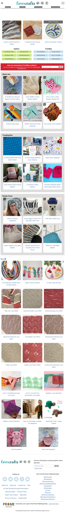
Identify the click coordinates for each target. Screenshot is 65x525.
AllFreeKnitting (48, 479)
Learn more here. (54, 504)
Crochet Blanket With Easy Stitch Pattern (12, 159)
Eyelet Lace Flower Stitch (32, 365)
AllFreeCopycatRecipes (47, 494)
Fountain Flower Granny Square (32, 43)
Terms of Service (11, 498)
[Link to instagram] (22, 479)
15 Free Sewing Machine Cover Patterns (32, 159)
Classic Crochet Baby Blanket (52, 247)
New (3, 259)
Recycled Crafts (24, 51)
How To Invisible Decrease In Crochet (11, 394)
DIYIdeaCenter (48, 486)
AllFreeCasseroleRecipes (48, 499)
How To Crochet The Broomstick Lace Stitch (32, 394)
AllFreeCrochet (48, 477)
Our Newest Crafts (9, 51)
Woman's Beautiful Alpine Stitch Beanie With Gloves (52, 186)
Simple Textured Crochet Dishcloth (32, 125)
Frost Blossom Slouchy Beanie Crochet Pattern (12, 98)
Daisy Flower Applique (52, 158)
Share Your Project (11, 495)
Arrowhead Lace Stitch (32, 337)
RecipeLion (48, 492)
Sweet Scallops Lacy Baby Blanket (12, 247)
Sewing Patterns (41, 55)
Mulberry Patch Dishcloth (11, 421)
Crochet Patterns (9, 59)
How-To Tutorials (56, 55)
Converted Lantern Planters (32, 186)
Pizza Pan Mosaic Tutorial (53, 42)
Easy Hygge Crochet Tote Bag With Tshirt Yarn (32, 220)
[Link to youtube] (27, 479)
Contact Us (22, 485)
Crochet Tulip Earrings (54, 283)
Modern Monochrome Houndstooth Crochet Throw (32, 248)
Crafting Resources (24, 55)
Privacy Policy (36, 67)
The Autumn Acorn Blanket (52, 124)
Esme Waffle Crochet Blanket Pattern (32, 98)
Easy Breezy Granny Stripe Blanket (12, 186)
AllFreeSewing (48, 488)
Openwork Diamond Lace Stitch (11, 338)
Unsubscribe (22, 498)
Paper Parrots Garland (32, 283)
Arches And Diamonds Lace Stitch (54, 366)
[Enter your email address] (44, 466)
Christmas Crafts (9, 55)
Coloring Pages (41, 59)
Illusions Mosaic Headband (12, 220)
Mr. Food (47, 490)
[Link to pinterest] (16, 479)
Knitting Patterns (56, 59)
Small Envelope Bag (12, 124)
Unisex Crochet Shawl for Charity (12, 43)
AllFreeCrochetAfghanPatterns (48, 483)
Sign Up (60, 66)
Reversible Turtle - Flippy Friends (54, 422)
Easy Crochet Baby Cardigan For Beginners (32, 422)
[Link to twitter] (10, 479)
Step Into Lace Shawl (11, 311)
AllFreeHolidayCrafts (47, 481)
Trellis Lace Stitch (11, 365)
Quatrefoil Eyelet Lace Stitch (32, 311)
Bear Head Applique (48, 449)
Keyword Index (10, 492)
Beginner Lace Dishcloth (54, 393)
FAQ (28, 485)
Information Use (22, 68)
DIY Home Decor (24, 59)
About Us (5, 485)
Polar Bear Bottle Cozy (52, 218)
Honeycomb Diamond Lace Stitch (54, 338)
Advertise (13, 485)
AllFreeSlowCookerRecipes (47, 497)
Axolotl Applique (16, 449)
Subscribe (23, 495)
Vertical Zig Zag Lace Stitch (54, 311)
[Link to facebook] (5, 479)
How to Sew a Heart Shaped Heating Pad (52, 98)
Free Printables (41, 51)
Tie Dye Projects (56, 51)
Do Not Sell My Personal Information (15, 488)
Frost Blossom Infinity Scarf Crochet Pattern (11, 284)
